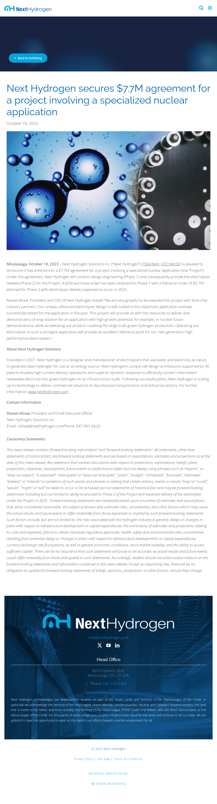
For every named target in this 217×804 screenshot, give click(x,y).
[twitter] (99, 645)
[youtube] (108, 645)
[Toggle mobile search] (201, 7)
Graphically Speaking (110, 783)
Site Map (103, 759)
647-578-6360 (114, 683)
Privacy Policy (83, 759)
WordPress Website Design (108, 773)
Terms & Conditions (128, 759)
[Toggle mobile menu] (210, 7)
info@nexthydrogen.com (108, 637)
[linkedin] (117, 645)
